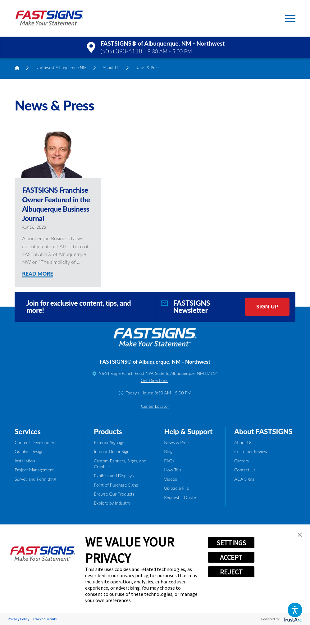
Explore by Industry (112, 503)
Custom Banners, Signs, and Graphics (120, 463)
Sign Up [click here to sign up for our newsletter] (267, 306)
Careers (241, 460)
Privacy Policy (19, 619)
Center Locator (155, 406)
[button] (295, 610)
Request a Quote (180, 497)
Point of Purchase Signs (116, 485)
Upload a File (176, 488)
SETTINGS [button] (231, 542)
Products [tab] (108, 431)
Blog (168, 451)
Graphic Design (29, 451)
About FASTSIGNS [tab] (263, 431)
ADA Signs (244, 479)
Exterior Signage (109, 442)
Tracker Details (45, 619)
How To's (172, 469)
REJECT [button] (231, 572)
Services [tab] (28, 431)
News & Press (177, 442)
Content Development (36, 442)
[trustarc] (291, 619)
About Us (111, 67)
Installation (25, 460)
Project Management (34, 469)
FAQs (169, 460)
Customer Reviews (251, 451)
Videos (170, 479)
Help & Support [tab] (188, 431)
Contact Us (244, 469)
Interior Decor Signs (112, 451)
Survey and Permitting (35, 479)
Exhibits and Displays (114, 475)
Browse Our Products (114, 494)
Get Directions (154, 380)
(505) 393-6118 (122, 51)
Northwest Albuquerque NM (61, 67)
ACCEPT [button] (231, 557)
